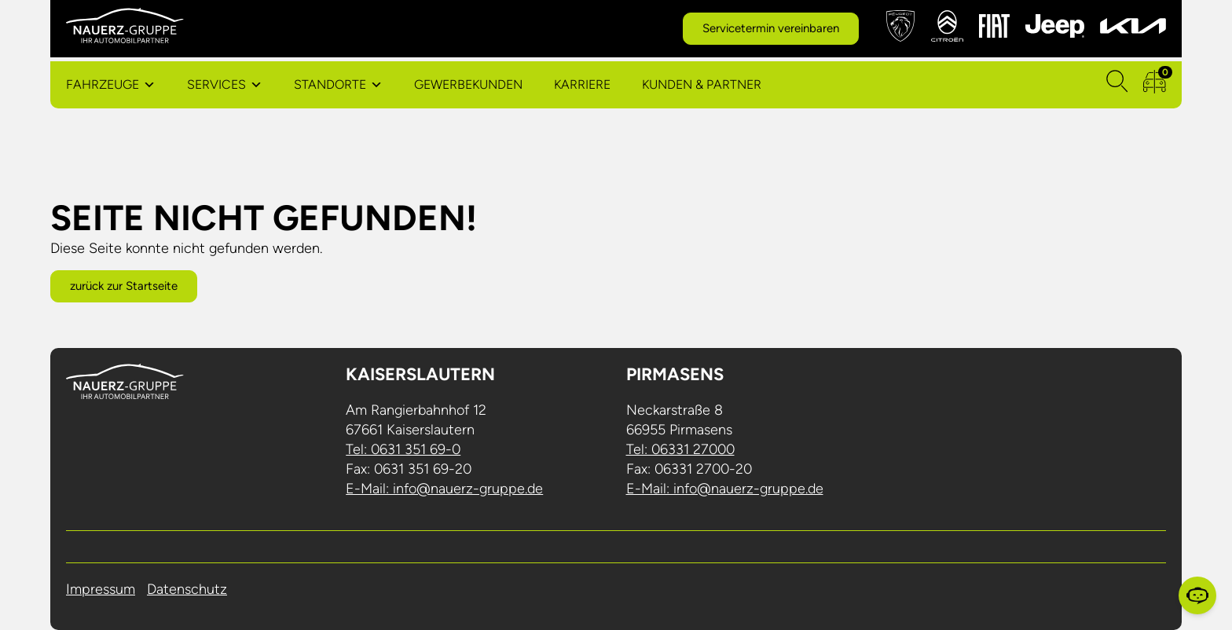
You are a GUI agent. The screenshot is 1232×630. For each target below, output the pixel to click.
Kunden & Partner (701, 84)
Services (216, 84)
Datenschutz (187, 589)
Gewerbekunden (468, 84)
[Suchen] (1117, 85)
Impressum (100, 589)
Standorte (330, 84)
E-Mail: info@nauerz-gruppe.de (444, 488)
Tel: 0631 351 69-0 (403, 449)
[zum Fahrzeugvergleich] (1154, 85)
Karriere (582, 84)
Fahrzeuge (102, 84)
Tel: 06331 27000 (680, 449)
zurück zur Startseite (124, 286)
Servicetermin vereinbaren (770, 28)
